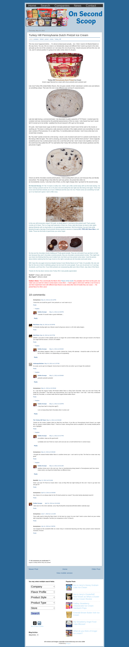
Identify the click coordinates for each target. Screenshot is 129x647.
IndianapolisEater (38, 363)
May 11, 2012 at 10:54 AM (53, 420)
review (51, 39)
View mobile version (65, 573)
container (36, 39)
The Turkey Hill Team (39, 420)
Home (32, 5)
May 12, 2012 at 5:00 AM (48, 452)
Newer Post (33, 569)
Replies (37, 308)
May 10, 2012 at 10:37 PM (47, 335)
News (77, 5)
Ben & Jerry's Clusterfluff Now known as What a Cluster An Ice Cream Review (86, 596)
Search (45, 5)
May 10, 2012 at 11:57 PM (51, 363)
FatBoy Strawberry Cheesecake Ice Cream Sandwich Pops (83, 605)
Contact (91, 5)
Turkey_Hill (58, 39)
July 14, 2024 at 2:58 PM (48, 526)
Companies (62, 5)
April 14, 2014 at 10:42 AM (52, 503)
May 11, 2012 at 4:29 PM (56, 403)
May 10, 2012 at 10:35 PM (47, 324)
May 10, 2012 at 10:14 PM (48, 300)
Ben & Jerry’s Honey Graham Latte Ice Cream (85, 586)
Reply (34, 305)
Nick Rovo (36, 324)
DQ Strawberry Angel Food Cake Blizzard (84, 623)
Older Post (96, 569)
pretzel (47, 39)
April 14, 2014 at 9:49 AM (48, 492)
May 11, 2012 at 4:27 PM (56, 435)
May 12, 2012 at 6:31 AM (46, 480)
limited (42, 39)
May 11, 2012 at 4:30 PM (56, 312)
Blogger (68, 643)
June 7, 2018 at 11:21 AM (48, 514)
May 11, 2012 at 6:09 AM (56, 349)
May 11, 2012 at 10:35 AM (48, 388)
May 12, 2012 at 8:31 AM (56, 466)
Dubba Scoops (42, 312)
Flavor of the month (67, 281)
